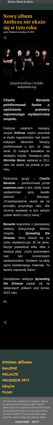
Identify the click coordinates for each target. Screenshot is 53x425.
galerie (9, 368)
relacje (10, 374)
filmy (7, 392)
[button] (5, 38)
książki (8, 386)
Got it (35, 422)
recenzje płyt (15, 380)
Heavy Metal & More (20, 1)
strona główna (17, 362)
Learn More (22, 422)
